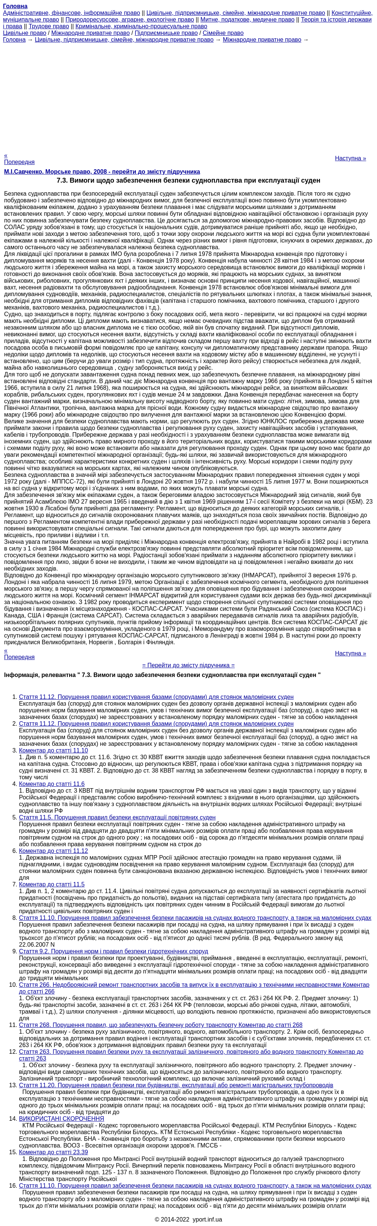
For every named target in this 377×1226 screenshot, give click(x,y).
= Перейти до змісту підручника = (188, 665)
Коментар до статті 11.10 (53, 750)
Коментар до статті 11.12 (53, 851)
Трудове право (49, 26)
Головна (14, 39)
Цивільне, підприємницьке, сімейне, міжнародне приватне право (236, 13)
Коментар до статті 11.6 (52, 784)
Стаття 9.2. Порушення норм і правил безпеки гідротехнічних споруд (113, 951)
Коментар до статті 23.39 (53, 1152)
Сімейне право (223, 33)
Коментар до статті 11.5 (52, 884)
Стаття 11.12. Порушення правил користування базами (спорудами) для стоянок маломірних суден (156, 697)
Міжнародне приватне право (90, 33)
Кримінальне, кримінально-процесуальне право (141, 26)
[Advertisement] (188, 95)
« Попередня (19, 158)
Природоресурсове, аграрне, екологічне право (130, 19)
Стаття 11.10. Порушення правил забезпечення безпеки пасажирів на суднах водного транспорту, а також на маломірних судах (195, 918)
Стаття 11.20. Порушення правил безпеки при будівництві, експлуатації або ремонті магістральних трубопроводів (176, 1085)
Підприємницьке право (166, 33)
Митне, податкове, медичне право (248, 19)
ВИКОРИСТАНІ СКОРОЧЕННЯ (61, 1119)
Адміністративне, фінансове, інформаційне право (71, 13)
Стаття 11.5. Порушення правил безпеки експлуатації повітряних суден (117, 817)
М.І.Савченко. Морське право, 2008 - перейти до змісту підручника (102, 172)
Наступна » (350, 158)
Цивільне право (24, 33)
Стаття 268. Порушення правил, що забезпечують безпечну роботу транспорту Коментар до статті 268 (161, 1025)
